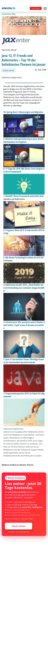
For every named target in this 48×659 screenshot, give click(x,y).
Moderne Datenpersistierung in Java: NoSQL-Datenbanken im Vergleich (23, 140)
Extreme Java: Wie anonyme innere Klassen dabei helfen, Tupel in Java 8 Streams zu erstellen (24, 325)
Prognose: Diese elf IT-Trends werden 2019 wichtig (23, 232)
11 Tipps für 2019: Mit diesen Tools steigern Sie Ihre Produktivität (23, 170)
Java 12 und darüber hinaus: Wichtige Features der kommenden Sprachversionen (23, 361)
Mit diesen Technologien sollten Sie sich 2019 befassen (23, 259)
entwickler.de (8, 9)
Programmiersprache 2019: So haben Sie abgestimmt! (23, 395)
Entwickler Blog (9, 14)
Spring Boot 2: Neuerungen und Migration (24, 112)
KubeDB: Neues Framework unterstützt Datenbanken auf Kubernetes (23, 197)
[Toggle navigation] (9, 9)
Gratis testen (36, 8)
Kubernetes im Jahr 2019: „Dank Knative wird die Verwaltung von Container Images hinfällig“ (23, 287)
